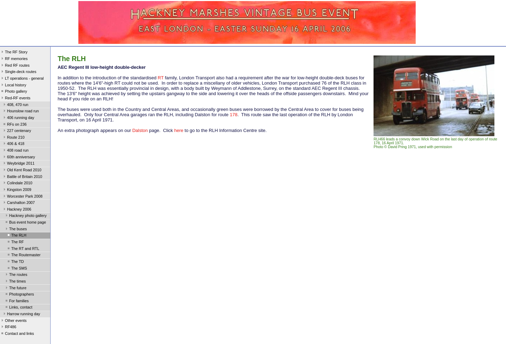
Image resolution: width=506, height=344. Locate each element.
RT (161, 77)
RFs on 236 (14, 125)
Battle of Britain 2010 (22, 177)
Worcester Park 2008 (22, 197)
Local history (13, 85)
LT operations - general (22, 79)
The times (15, 282)
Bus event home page (25, 223)
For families (16, 301)
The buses (15, 229)
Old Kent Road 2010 (21, 170)
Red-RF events (15, 98)
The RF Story (13, 52)
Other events (13, 321)
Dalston (140, 130)
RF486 (8, 327)
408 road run (15, 151)
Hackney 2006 (16, 210)
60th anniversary (18, 157)
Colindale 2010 (17, 183)
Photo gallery (13, 92)
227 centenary (16, 131)
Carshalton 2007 (18, 203)
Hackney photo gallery (25, 216)
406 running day (18, 118)
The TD (15, 262)
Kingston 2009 (16, 190)
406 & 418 (13, 144)
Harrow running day (21, 314)
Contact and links (17, 334)
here (178, 130)
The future (15, 288)
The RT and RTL (22, 249)
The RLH (16, 236)
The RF (15, 242)
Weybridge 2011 (18, 164)
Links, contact (18, 308)
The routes (15, 275)
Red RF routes (15, 66)
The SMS (16, 269)
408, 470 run (15, 105)
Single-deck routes (18, 72)
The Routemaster (23, 255)
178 (234, 114)
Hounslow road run (20, 111)
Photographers (19, 295)
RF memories (14, 59)
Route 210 (13, 138)
